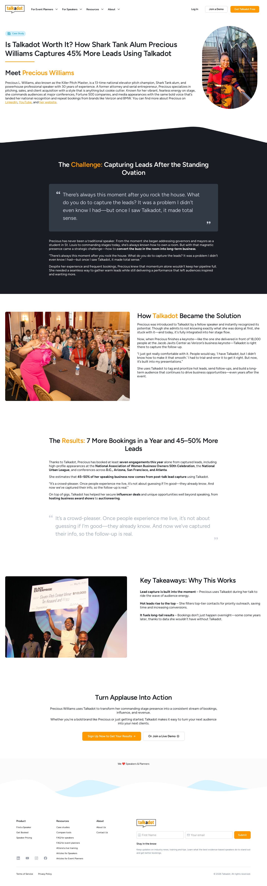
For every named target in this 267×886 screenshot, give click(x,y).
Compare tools (63, 832)
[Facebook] (45, 858)
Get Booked (22, 832)
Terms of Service (24, 874)
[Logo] (146, 823)
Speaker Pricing (24, 837)
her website (48, 102)
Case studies (63, 827)
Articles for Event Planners (69, 858)
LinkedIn (11, 102)
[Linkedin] (18, 858)
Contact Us (102, 832)
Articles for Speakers (66, 853)
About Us (101, 827)
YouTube (25, 102)
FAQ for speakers (65, 837)
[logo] (14, 9)
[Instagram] (36, 858)
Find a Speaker (23, 827)
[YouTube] (27, 858)
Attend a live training (67, 848)
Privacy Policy (45, 874)
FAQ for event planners (68, 843)
